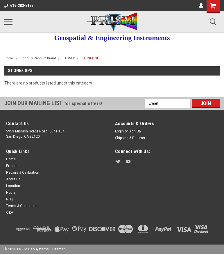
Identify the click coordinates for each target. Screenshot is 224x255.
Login (119, 131)
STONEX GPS (91, 58)
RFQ (9, 199)
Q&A (9, 213)
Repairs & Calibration (22, 172)
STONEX (68, 58)
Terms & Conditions (21, 206)
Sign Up (135, 131)
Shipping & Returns (130, 138)
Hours (11, 193)
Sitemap (58, 249)
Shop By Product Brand (38, 58)
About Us (13, 179)
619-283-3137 (18, 5)
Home (9, 58)
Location (13, 186)
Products (13, 166)
